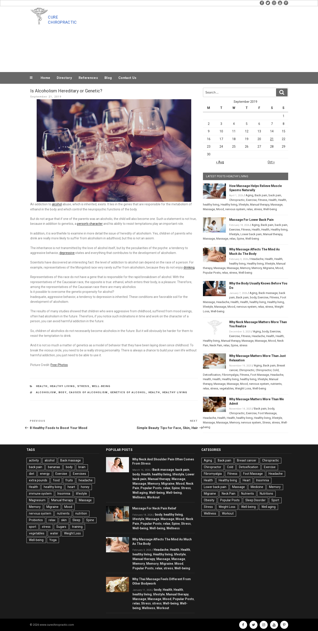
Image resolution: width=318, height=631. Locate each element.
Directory (64, 78)
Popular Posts (212, 272)
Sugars (61, 526)
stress (258, 209)
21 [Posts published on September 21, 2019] (272, 139)
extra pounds (38, 480)
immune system (40, 493)
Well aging (140, 492)
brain (81, 467)
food (56, 480)
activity (34, 460)
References (88, 78)
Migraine (268, 268)
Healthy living (62, 386)
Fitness (262, 200)
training (77, 526)
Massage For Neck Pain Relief (154, 508)
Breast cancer (246, 460)
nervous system (235, 209)
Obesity (209, 500)
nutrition (81, 513)
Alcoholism (46, 392)
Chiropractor (263, 370)
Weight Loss (243, 388)
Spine (240, 238)
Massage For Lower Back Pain (251, 219)
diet (31, 473)
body (63, 392)
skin (64, 520)
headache (86, 480)
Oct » (271, 162)
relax (250, 209)
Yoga (53, 540)
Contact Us (127, 78)
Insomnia (63, 493)
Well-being (101, 386)
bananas (54, 467)
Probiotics (36, 520)
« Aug (220, 162)
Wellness (139, 497)
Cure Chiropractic (62, 20)
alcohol (57, 204)
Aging (249, 195)
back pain (275, 195)
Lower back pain (251, 234)
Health (42, 386)
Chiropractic (237, 200)
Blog (108, 78)
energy (45, 473)
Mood (220, 209)
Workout (153, 497)
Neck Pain (216, 345)
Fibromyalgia (230, 374)
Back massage (268, 293)
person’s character (90, 223)
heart (71, 487)
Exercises (79, 473)
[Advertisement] (203, 38)
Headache (256, 259)
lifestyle (244, 204)
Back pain (261, 195)
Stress (83, 386)
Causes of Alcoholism (88, 392)
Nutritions (266, 493)
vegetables (227, 388)
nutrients (276, 383)
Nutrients (247, 493)
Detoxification (212, 374)
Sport (275, 500)
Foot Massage (259, 374)
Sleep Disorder (255, 500)
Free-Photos (59, 365)
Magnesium (37, 500)
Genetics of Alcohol (128, 392)
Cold (276, 370)
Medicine (257, 487)
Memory (245, 268)
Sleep (76, 520)
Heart (246, 480)
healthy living (174, 392)
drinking (189, 267)
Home (45, 78)
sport (32, 526)
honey (85, 487)
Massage (276, 204)
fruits (69, 480)
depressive (67, 253)
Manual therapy (259, 204)
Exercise (251, 200)
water (54, 533)
